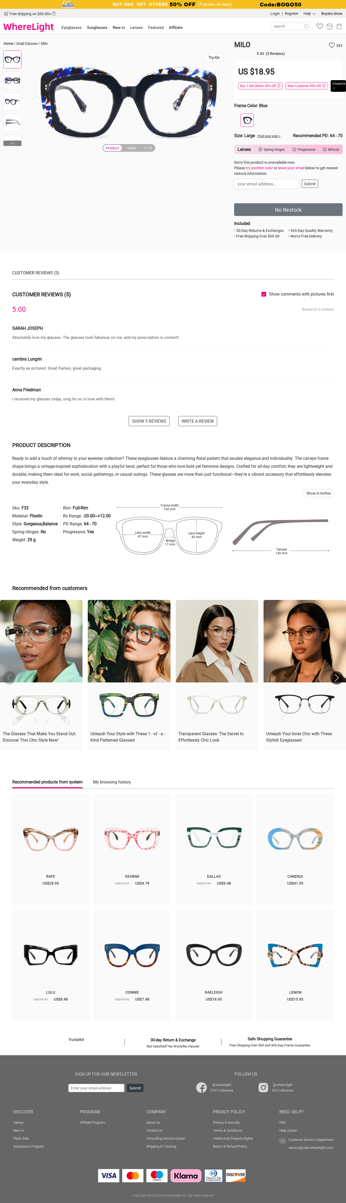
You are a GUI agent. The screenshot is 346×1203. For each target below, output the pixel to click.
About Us (153, 1122)
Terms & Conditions (227, 1130)
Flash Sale (21, 1138)
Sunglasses (97, 27)
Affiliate (176, 27)
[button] (12, 143)
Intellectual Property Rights (233, 1138)
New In (18, 1130)
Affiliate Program (92, 1122)
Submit (310, 183)
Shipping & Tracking (161, 1146)
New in (119, 27)
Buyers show (332, 13)
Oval (20, 43)
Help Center (288, 1130)
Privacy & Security (226, 1122)
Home (8, 43)
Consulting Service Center (165, 1138)
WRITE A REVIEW (198, 421)
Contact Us (154, 1130)
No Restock (288, 209)
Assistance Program (28, 1146)
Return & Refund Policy (230, 1146)
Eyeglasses (72, 27)
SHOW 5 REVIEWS (149, 421)
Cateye (18, 1122)
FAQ (282, 1122)
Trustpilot (76, 1039)
